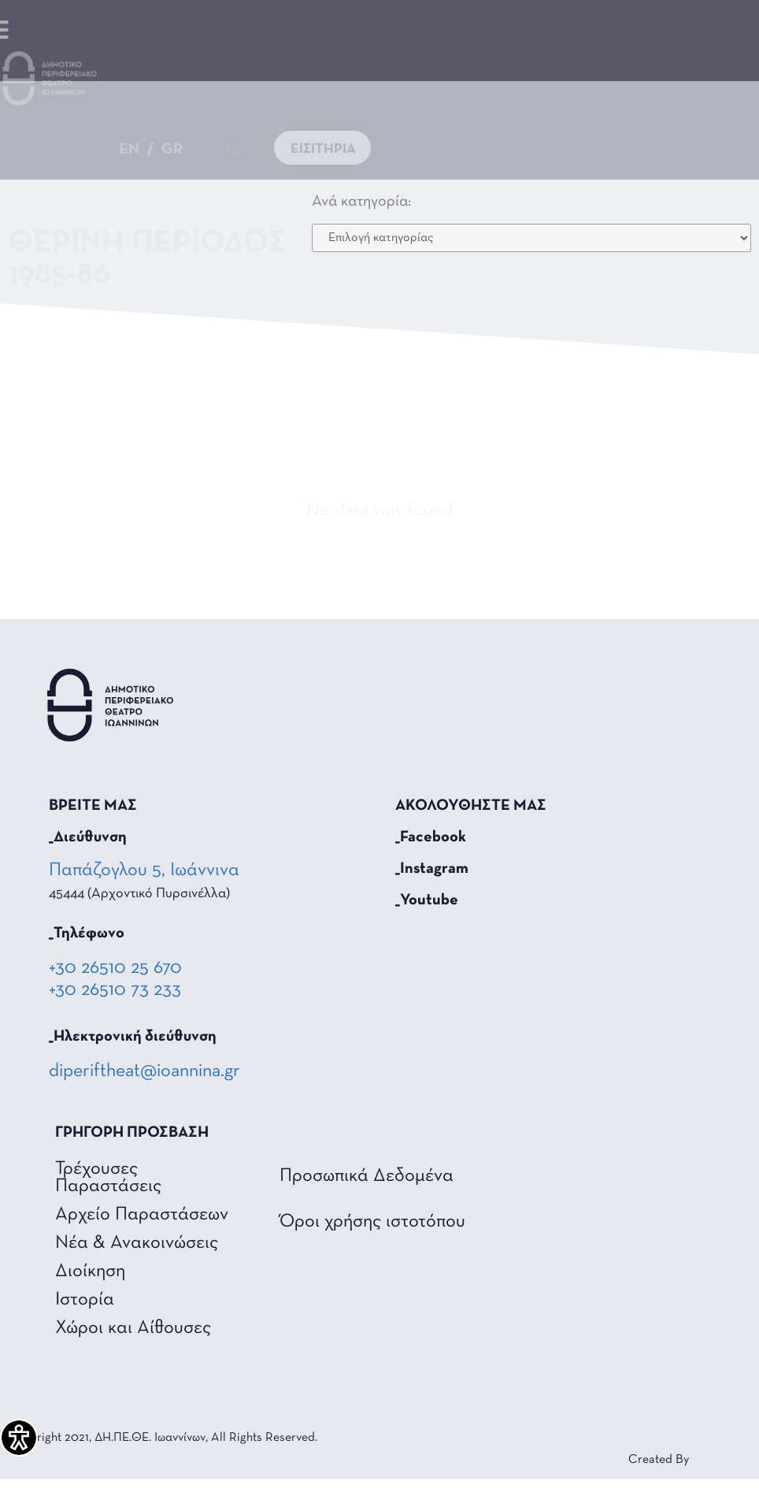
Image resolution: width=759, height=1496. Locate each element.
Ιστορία (84, 1299)
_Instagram (431, 869)
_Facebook (430, 837)
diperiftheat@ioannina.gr (144, 1071)
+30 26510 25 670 (115, 968)
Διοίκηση (90, 1271)
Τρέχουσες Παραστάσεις (108, 1178)
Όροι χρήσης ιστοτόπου (372, 1221)
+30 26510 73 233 (115, 990)
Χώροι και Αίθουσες (133, 1328)
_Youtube (426, 900)
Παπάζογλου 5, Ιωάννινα (146, 870)
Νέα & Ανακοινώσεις (136, 1243)
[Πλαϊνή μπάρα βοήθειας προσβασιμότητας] (19, 1438)
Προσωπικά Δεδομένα (367, 1176)
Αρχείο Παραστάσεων (141, 1214)
